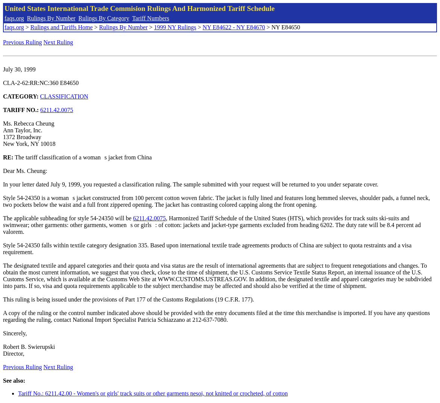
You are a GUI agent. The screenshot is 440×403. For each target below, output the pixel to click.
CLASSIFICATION (64, 96)
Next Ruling (58, 42)
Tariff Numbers (150, 18)
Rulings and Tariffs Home (61, 27)
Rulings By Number (51, 18)
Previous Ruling (22, 42)
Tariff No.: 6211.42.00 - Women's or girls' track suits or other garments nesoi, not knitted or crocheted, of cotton (153, 393)
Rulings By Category (104, 18)
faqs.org (14, 18)
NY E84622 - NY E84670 (234, 27)
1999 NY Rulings (175, 27)
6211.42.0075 (56, 110)
